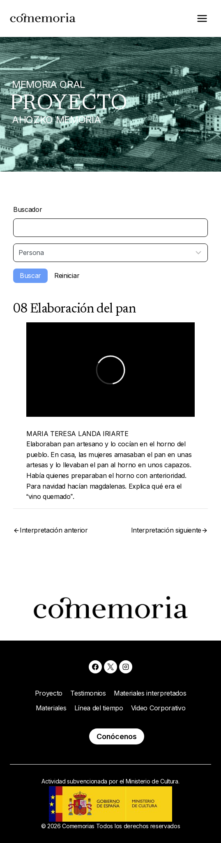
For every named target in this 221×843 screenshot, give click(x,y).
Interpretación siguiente (166, 530)
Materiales (51, 708)
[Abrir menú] (202, 18)
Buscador (27, 209)
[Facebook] (95, 666)
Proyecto (48, 693)
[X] (110, 666)
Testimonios (88, 693)
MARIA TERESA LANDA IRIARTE (77, 434)
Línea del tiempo (98, 708)
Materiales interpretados (150, 693)
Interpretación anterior (54, 530)
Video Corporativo (158, 708)
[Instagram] (125, 666)
